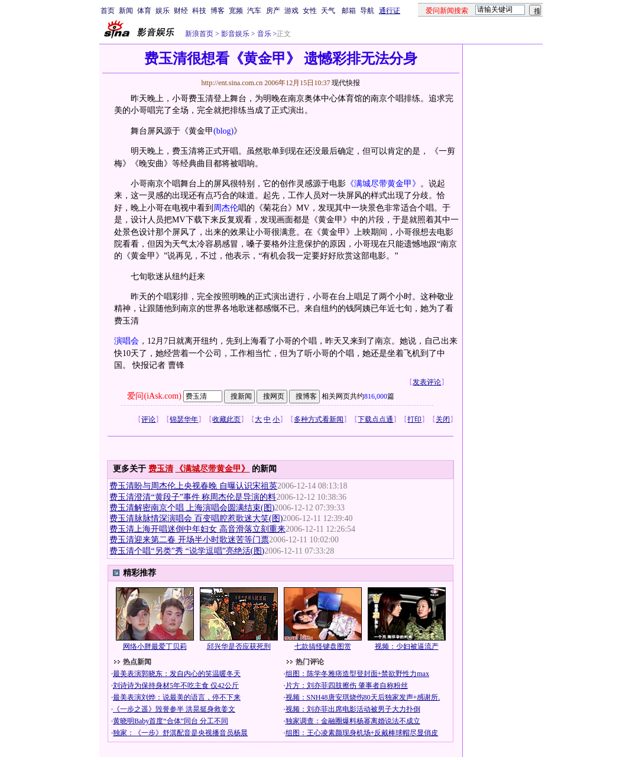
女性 (310, 11)
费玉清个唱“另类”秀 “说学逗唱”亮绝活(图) (186, 550)
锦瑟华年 (184, 419)
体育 (144, 11)
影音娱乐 (235, 34)
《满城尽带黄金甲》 (383, 183)
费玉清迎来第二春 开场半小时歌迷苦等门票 (189, 539)
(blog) (223, 131)
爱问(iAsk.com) (154, 396)
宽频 (236, 11)
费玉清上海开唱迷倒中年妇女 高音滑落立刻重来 (197, 529)
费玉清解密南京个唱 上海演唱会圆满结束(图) (191, 507)
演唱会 (126, 341)
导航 (367, 11)
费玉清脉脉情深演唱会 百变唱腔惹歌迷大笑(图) (196, 518)
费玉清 (160, 468)
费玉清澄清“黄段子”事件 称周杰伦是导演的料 (192, 497)
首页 (107, 11)
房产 (273, 11)
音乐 (263, 34)
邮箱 (349, 11)
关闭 (443, 419)
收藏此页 (226, 419)
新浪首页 (199, 34)
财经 (181, 11)
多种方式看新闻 (318, 419)
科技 (199, 11)
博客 (217, 11)
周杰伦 (225, 207)
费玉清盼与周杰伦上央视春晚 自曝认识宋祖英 (193, 485)
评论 (148, 419)
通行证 (389, 11)
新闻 (126, 11)
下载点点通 (375, 419)
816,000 (375, 396)
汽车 (254, 11)
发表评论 (427, 382)
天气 (328, 11)
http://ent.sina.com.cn (232, 83)
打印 (414, 419)
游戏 (291, 11)
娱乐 (162, 11)
